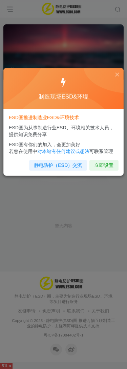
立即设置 (102, 162)
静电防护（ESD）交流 (58, 162)
